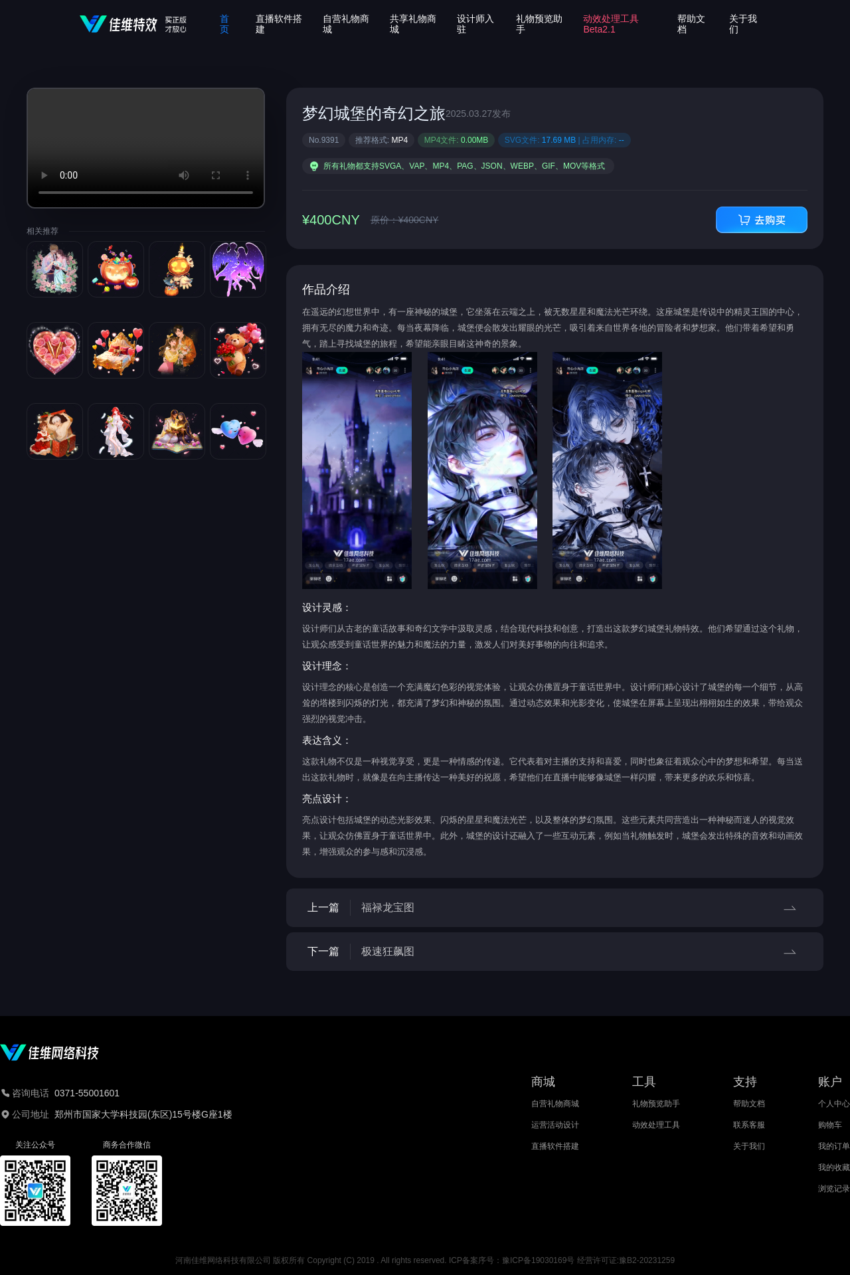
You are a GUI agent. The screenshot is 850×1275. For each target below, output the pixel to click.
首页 (224, 24)
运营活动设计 (555, 1125)
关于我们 (749, 1146)
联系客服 (749, 1125)
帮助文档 (749, 1103)
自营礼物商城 (555, 1103)
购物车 (830, 1125)
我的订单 (834, 1146)
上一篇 (554, 907)
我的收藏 (834, 1167)
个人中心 (834, 1103)
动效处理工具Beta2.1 (611, 24)
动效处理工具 (656, 1125)
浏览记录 (834, 1188)
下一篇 (554, 951)
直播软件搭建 (555, 1146)
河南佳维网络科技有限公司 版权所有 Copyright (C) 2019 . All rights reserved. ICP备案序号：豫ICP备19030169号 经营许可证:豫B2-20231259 (425, 1260)
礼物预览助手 (656, 1103)
